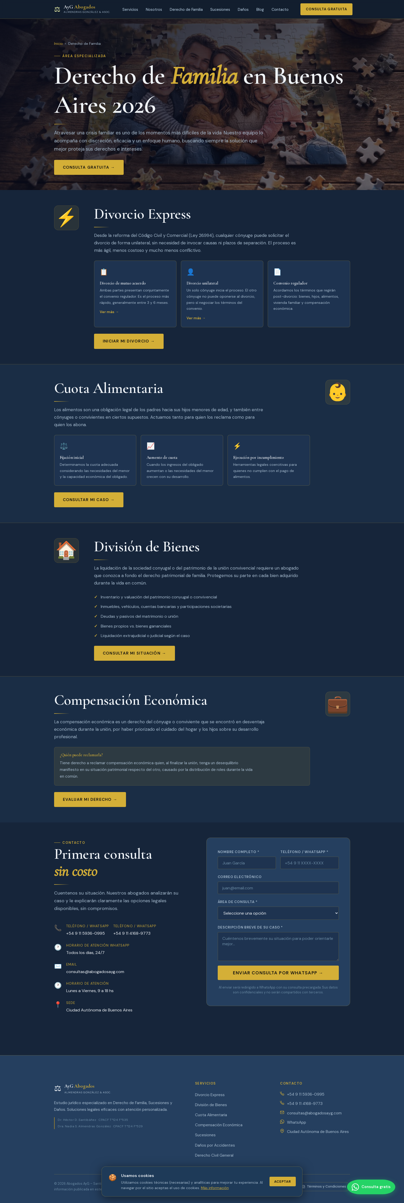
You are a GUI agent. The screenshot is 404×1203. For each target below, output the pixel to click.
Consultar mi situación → (134, 653)
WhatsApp (296, 1122)
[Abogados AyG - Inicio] (82, 9)
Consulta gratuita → (89, 167)
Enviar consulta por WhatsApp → (278, 973)
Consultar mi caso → (89, 499)
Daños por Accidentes (215, 1145)
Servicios (130, 9)
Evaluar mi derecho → (90, 799)
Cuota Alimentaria (211, 1115)
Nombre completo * (238, 852)
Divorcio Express (210, 1094)
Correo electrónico (240, 877)
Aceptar (282, 1181)
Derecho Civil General (214, 1155)
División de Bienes (211, 1104)
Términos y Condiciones (324, 1186)
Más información (215, 1188)
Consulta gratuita (326, 9)
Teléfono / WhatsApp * (304, 852)
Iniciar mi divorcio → (129, 341)
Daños (243, 9)
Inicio (58, 43)
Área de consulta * (238, 902)
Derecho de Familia (186, 9)
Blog (260, 9)
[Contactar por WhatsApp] (370, 1187)
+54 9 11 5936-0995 (85, 933)
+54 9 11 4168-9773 (131, 933)
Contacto (280, 9)
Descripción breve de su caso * (250, 927)
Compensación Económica (218, 1125)
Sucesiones (220, 9)
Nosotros (154, 9)
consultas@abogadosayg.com (95, 971)
